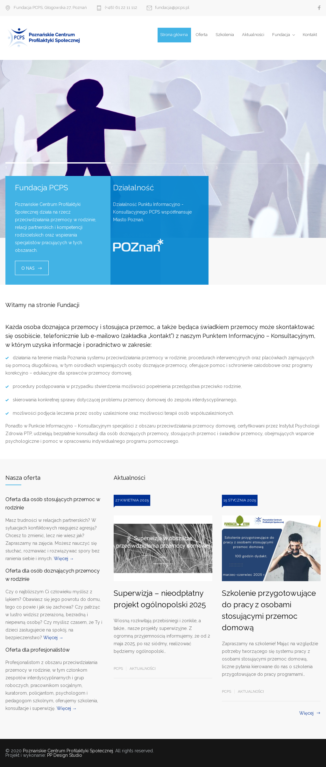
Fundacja (281, 34)
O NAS (28, 268)
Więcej (306, 713)
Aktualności (253, 34)
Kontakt (310, 34)
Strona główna (174, 34)
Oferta (202, 34)
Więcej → (64, 558)
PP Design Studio (64, 755)
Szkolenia (225, 34)
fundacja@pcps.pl (172, 7)
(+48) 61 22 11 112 (121, 7)
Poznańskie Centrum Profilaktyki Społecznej (68, 750)
